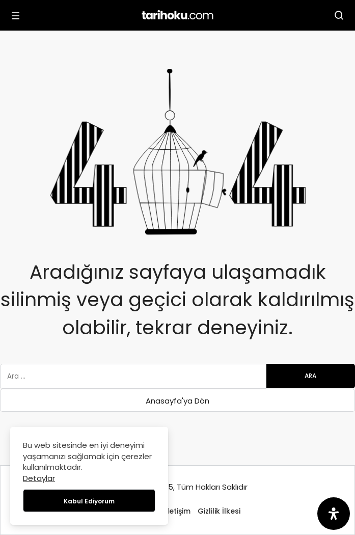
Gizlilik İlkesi (219, 511)
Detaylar (39, 478)
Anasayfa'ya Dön (177, 400)
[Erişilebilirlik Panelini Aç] (333, 513)
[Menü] (16, 15)
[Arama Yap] (339, 15)
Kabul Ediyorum (89, 501)
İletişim (177, 511)
